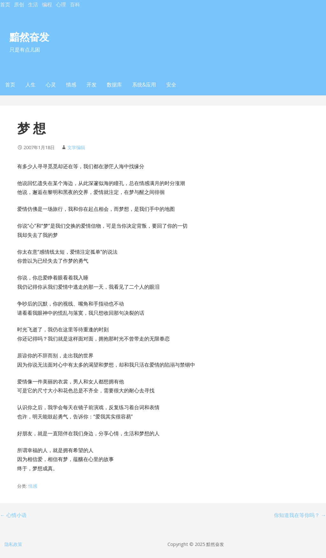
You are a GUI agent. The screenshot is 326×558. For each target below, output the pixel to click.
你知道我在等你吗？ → (300, 515)
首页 (5, 4)
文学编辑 (76, 147)
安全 (171, 84)
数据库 (114, 84)
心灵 (51, 84)
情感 (71, 84)
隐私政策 (13, 544)
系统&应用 (144, 84)
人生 (30, 84)
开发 (91, 84)
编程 (47, 4)
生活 (33, 4)
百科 (75, 4)
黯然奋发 (29, 37)
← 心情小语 (13, 515)
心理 (61, 4)
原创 (19, 4)
